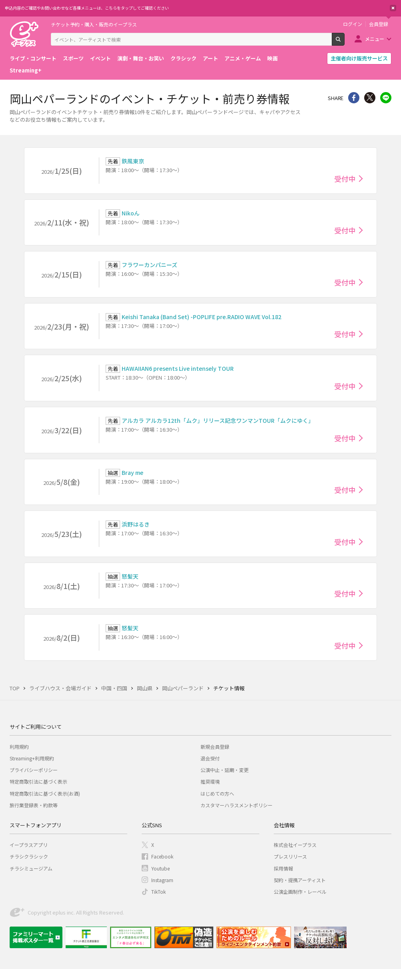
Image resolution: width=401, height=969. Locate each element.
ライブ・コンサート (33, 58)
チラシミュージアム (31, 868)
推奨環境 (210, 781)
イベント (100, 58)
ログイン (352, 24)
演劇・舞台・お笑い (140, 58)
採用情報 (283, 868)
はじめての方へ (217, 793)
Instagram (162, 880)
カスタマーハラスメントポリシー (236, 805)
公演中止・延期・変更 (224, 769)
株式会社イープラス (295, 844)
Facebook (162, 856)
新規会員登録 (214, 746)
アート (210, 58)
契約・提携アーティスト (300, 880)
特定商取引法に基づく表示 (38, 781)
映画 (272, 58)
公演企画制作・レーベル (300, 891)
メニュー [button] (374, 38)
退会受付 (210, 758)
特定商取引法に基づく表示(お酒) (45, 793)
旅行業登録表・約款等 (34, 805)
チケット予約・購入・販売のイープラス (94, 24)
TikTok (158, 891)
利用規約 (19, 746)
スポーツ (73, 58)
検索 (344, 42)
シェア (353, 97)
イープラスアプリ (29, 844)
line (385, 97)
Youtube (160, 868)
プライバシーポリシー (34, 769)
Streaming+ (26, 70)
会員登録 (378, 24)
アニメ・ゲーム (243, 58)
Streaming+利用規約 (32, 758)
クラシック (183, 58)
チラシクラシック (29, 856)
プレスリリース (290, 856)
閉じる (393, 8)
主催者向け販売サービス (359, 58)
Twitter (369, 97)
